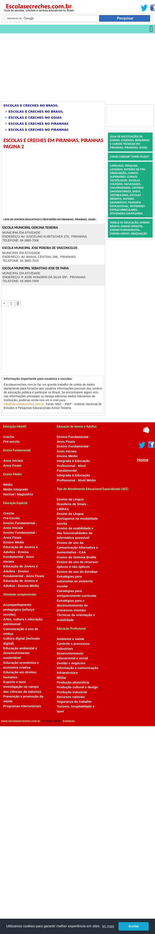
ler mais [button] (108, 926)
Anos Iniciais (13, 460)
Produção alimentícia (73, 682)
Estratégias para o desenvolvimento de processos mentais (72, 605)
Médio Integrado (15, 489)
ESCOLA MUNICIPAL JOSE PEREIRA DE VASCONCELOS (39, 248)
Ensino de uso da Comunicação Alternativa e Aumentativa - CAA (77, 547)
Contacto (69, 721)
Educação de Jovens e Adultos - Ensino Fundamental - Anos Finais (23, 571)
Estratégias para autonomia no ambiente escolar (75, 581)
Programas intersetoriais (22, 706)
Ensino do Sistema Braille (76, 557)
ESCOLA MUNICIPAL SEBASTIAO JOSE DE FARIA (35, 268)
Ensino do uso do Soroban (77, 571)
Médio (8, 484)
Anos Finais (12, 465)
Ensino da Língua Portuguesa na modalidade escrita (77, 518)
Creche (8, 437)
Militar (61, 677)
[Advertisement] (60, 65)
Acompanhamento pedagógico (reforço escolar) (18, 609)
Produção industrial (72, 692)
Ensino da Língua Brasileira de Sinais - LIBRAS (72, 504)
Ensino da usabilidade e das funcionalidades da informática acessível (75, 533)
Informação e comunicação (77, 668)
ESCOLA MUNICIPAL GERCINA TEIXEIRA (30, 227)
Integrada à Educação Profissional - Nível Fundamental (73, 465)
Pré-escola (11, 441)
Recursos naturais (71, 697)
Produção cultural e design (77, 687)
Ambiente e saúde (70, 639)
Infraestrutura (67, 672)
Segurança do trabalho (74, 701)
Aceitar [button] (133, 926)
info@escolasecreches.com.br (24, 404)
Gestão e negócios (71, 663)
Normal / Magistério (18, 494)
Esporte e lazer (14, 682)
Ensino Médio (13, 542)
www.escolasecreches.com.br (20, 721)
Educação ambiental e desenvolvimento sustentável (20, 653)
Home (143, 460)
